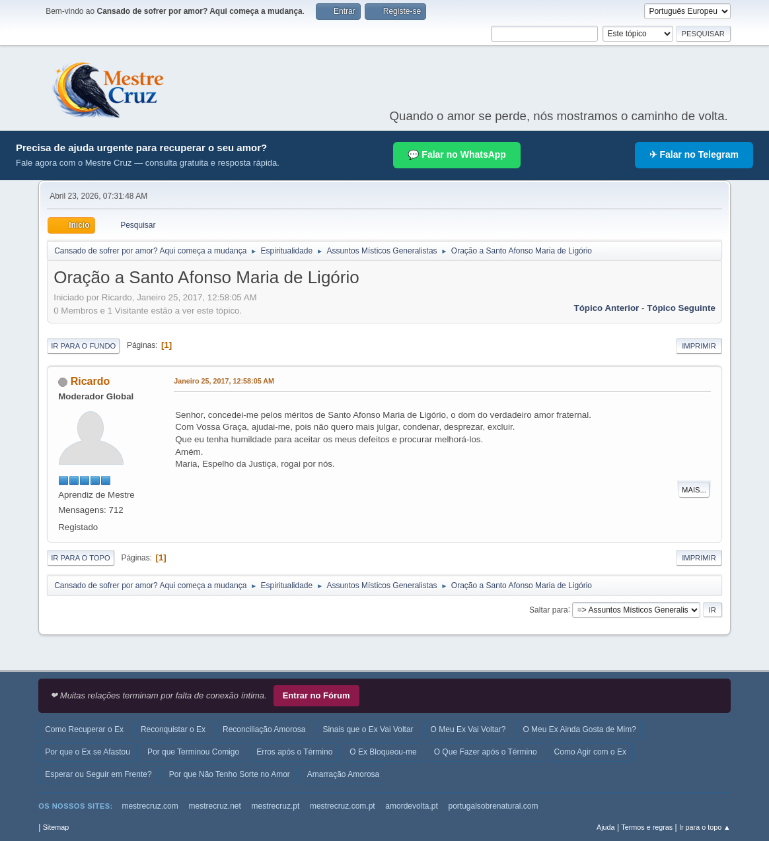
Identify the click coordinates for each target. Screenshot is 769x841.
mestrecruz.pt (276, 806)
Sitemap (56, 827)
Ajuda (606, 827)
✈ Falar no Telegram (694, 154)
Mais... (694, 490)
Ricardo (90, 381)
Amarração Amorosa (343, 774)
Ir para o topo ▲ (705, 827)
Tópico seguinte (681, 308)
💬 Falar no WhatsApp (456, 154)
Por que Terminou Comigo (193, 752)
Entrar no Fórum (316, 695)
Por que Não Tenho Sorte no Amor (229, 774)
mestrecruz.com (150, 806)
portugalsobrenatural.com (493, 806)
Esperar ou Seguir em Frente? (98, 774)
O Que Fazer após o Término (485, 752)
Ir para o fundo (83, 346)
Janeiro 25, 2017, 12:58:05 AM (224, 381)
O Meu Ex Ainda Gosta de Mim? (579, 729)
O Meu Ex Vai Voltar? (468, 729)
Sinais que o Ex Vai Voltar (367, 729)
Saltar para (548, 609)
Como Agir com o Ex (590, 752)
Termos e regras (647, 827)
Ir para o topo (80, 558)
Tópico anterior (607, 308)
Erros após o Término (294, 752)
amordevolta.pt (411, 806)
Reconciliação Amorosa (264, 729)
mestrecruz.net (215, 806)
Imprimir (699, 346)
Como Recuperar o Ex (84, 729)
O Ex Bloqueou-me (382, 752)
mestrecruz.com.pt (342, 806)
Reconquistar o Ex (173, 729)
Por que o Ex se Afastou (87, 752)
